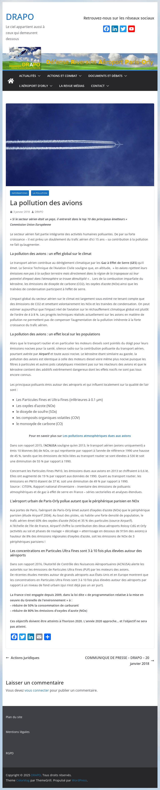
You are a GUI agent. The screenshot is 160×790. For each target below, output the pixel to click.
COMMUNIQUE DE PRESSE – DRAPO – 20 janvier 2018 (119, 660)
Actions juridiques (22, 657)
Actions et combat (62, 76)
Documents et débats (105, 76)
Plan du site (14, 717)
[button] (38, 76)
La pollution (40, 193)
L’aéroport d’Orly (33, 86)
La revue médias (71, 86)
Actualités (27, 76)
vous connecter (37, 690)
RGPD (10, 753)
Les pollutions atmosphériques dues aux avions (97, 436)
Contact (98, 86)
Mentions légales (18, 732)
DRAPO (20, 16)
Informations (19, 193)
